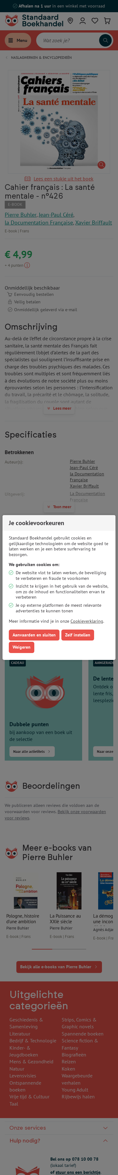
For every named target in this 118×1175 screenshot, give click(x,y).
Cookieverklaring (86, 621)
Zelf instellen (77, 635)
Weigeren (22, 647)
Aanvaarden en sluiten (34, 635)
